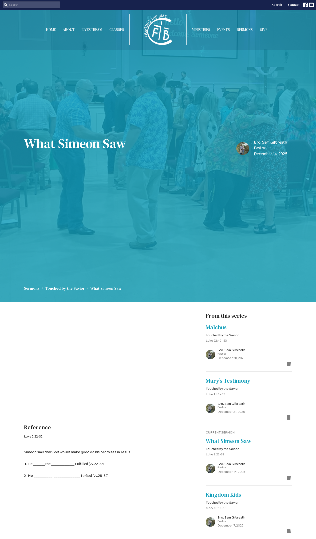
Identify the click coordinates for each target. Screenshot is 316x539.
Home (51, 29)
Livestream (92, 29)
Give (263, 29)
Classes (116, 29)
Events (223, 29)
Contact (294, 5)
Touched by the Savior (65, 288)
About (69, 29)
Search (277, 5)
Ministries (201, 29)
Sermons (245, 29)
